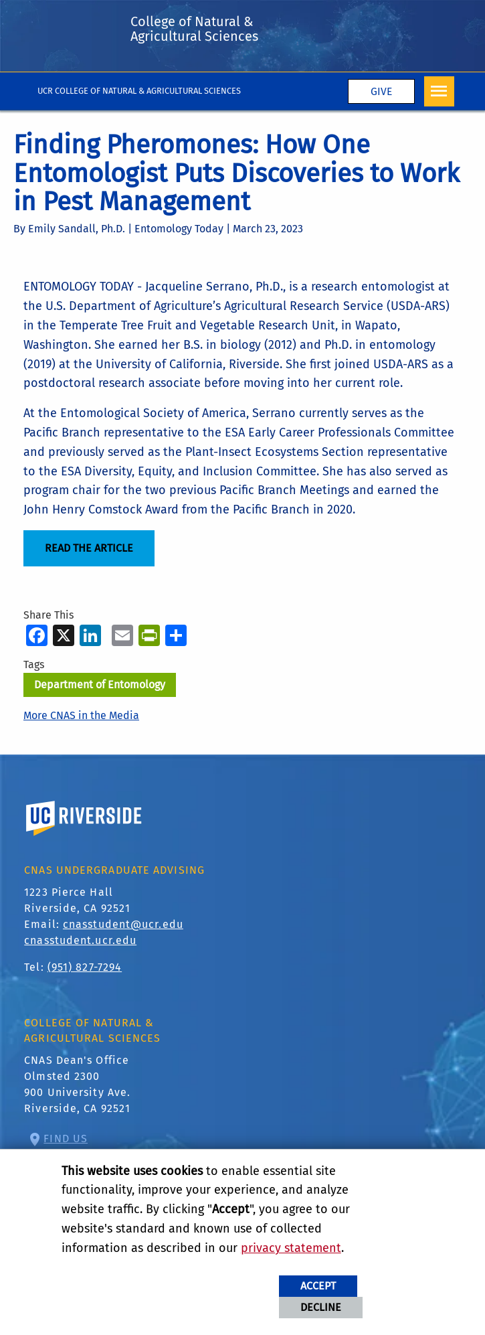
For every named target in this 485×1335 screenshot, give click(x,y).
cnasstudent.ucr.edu (80, 940)
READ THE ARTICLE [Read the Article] (89, 548)
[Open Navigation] (439, 91)
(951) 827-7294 (84, 967)
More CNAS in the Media (81, 715)
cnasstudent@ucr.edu (123, 924)
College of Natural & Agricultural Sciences (194, 28)
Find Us (65, 1138)
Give (381, 91)
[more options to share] (176, 635)
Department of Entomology (99, 684)
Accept (318, 1285)
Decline (320, 1307)
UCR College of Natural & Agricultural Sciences (139, 91)
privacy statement (291, 1248)
